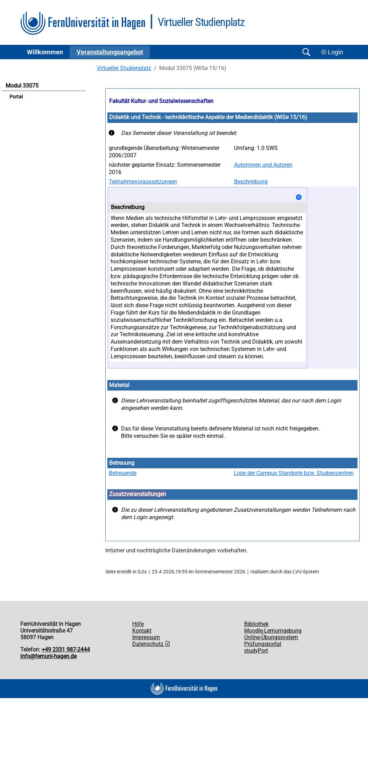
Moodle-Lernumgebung (273, 630)
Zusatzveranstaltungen (137, 494)
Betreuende (122, 473)
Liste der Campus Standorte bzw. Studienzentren (294, 473)
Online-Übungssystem (271, 637)
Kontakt (141, 630)
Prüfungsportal (262, 644)
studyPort (256, 650)
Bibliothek (256, 624)
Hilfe (138, 624)
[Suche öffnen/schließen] (306, 52)
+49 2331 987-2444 (66, 649)
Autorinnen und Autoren (263, 164)
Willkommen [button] (45, 52)
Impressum (146, 637)
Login (331, 52)
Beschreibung (251, 181)
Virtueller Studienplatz (124, 68)
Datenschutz (151, 644)
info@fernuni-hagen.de (48, 656)
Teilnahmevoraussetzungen (143, 181)
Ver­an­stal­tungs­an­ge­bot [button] (110, 52)
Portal (16, 97)
